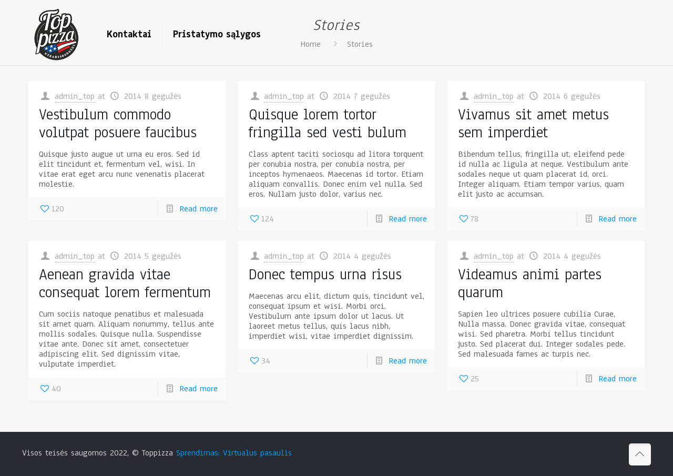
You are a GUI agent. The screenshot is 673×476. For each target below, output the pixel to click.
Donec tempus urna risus (325, 274)
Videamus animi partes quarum (529, 283)
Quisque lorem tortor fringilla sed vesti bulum (327, 123)
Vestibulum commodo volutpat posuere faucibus (118, 123)
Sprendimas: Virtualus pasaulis (234, 453)
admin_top (75, 96)
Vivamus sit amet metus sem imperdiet (533, 123)
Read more (198, 209)
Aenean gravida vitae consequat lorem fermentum (125, 283)
